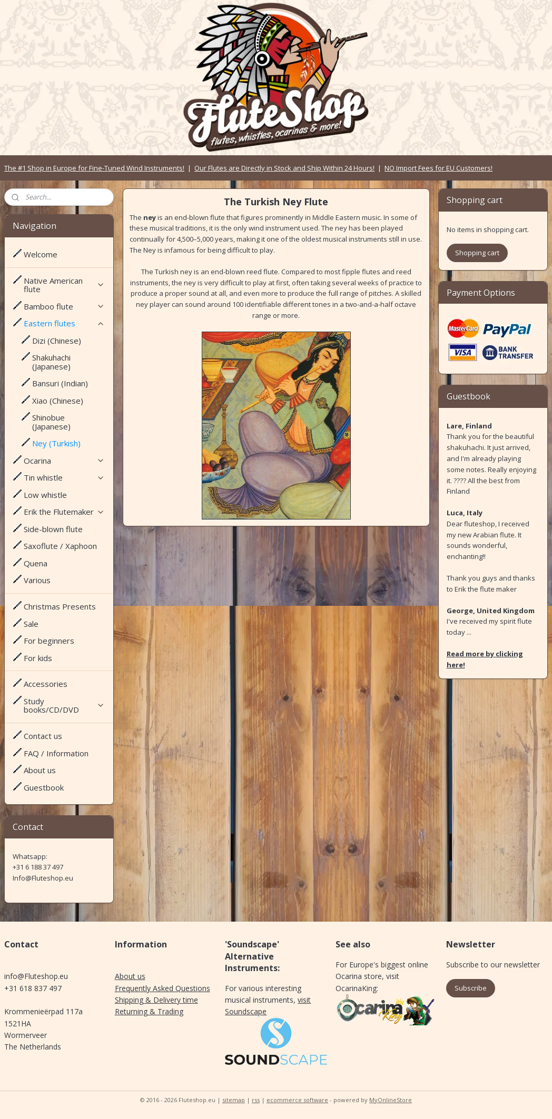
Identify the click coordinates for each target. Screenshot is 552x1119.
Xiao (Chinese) (57, 400)
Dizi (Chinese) (56, 340)
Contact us (43, 736)
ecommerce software (297, 1100)
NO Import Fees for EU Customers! (438, 168)
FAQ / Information (56, 753)
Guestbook (44, 787)
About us (40, 770)
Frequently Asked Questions (162, 988)
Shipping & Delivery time (156, 1000)
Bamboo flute (64, 306)
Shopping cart (477, 252)
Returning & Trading (149, 1011)
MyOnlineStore (390, 1100)
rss (256, 1100)
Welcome (40, 254)
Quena (35, 563)
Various (37, 580)
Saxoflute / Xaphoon (60, 546)
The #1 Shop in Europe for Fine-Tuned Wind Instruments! (94, 168)
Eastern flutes (64, 323)
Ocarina (64, 460)
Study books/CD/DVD (64, 705)
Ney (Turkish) (56, 443)
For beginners (49, 640)
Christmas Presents (60, 606)
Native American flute (64, 285)
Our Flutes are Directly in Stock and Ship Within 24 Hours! (284, 168)
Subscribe (471, 988)
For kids (38, 658)
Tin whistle (64, 477)
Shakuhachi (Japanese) (51, 362)
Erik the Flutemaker (64, 511)
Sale (31, 623)
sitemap (233, 1100)
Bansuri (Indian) (60, 383)
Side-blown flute (53, 529)
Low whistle (45, 494)
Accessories (45, 683)
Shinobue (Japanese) (51, 422)
